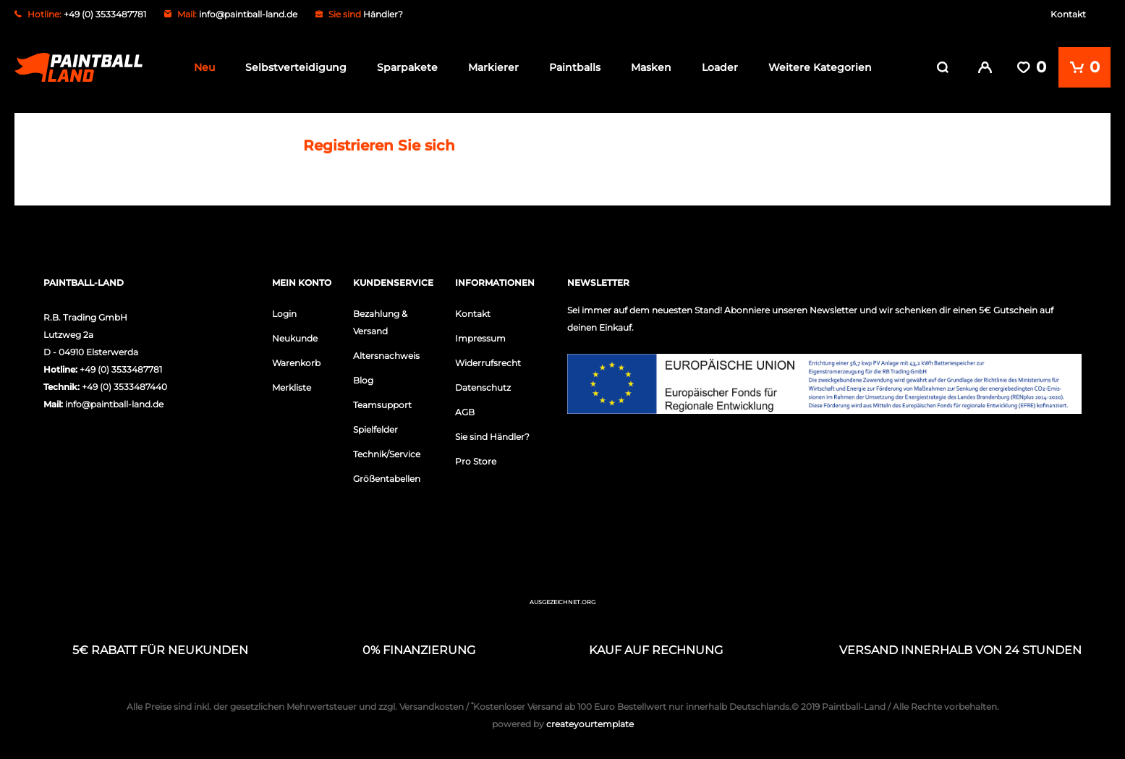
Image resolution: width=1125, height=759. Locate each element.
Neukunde (295, 335)
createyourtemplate (563, 721)
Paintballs (574, 67)
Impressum (480, 335)
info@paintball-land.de (248, 14)
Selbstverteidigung (296, 67)
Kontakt (1068, 14)
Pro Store (475, 458)
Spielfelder (375, 426)
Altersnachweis (386, 352)
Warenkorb (296, 360)
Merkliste (291, 384)
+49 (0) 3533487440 (124, 383)
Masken (651, 67)
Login (284, 310)
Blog (363, 377)
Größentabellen (386, 475)
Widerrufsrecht (488, 360)
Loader (720, 67)
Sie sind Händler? (492, 433)
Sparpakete (407, 67)
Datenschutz (483, 384)
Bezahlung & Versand (380, 319)
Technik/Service (386, 451)
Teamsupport (382, 402)
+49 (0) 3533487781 (121, 366)
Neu (204, 67)
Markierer (493, 67)
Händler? (383, 14)
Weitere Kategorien (820, 67)
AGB (465, 409)
